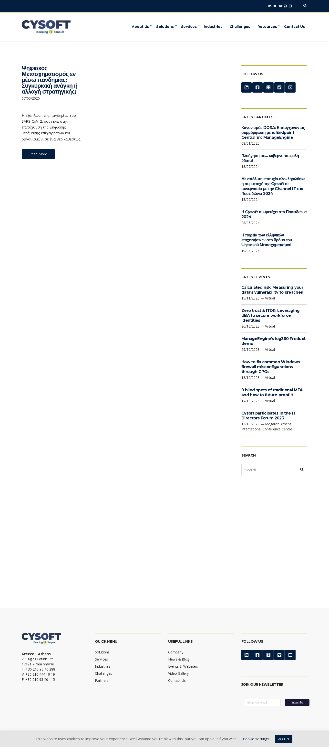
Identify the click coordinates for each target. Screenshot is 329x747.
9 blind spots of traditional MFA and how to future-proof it (272, 392)
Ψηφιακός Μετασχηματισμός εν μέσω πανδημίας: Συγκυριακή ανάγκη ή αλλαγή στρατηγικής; (49, 79)
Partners (101, 680)
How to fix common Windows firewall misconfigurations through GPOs (270, 367)
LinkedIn (269, 6)
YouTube (290, 6)
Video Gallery (178, 673)
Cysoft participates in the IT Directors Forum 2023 (268, 415)
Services (189, 26)
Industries (213, 26)
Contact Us (294, 26)
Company (175, 652)
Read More (38, 154)
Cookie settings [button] (256, 738)
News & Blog (178, 659)
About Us (140, 26)
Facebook (275, 6)
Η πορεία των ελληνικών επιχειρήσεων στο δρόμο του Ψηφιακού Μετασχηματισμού (266, 240)
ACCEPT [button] (283, 739)
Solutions (165, 26)
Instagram (280, 6)
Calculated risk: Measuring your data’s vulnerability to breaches (272, 290)
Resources (267, 26)
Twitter (285, 6)
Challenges (240, 26)
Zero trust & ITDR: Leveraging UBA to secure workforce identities (270, 315)
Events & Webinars (183, 666)
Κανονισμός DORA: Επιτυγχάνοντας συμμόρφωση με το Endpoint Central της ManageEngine (273, 132)
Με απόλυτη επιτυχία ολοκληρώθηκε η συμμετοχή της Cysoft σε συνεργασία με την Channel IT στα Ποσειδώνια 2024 (273, 186)
